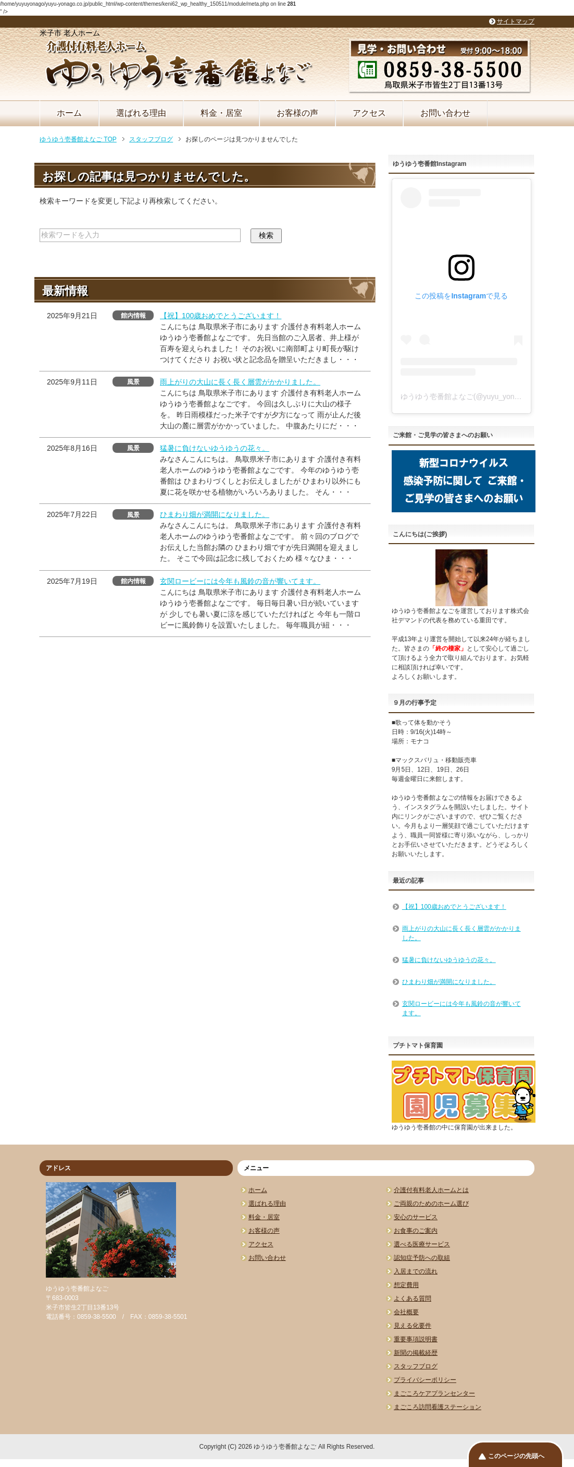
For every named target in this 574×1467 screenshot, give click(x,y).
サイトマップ (515, 21)
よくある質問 (412, 1298)
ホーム (69, 113)
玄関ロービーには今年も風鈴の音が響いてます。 (240, 581)
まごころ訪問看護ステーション (437, 1407)
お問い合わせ (445, 113)
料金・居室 (221, 113)
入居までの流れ (416, 1271)
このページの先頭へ (516, 1456)
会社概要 (406, 1312)
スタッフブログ (416, 1366)
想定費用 (406, 1285)
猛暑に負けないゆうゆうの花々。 (214, 448)
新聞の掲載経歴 (416, 1352)
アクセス (369, 113)
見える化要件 (412, 1325)
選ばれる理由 (141, 113)
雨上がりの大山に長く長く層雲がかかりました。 (240, 382)
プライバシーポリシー (425, 1380)
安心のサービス (416, 1217)
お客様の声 (297, 113)
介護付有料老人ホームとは (431, 1190)
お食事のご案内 (416, 1230)
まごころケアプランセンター (434, 1393)
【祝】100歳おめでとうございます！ (220, 315)
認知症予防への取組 (422, 1257)
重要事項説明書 (416, 1339)
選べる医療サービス (422, 1244)
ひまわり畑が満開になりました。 (214, 514)
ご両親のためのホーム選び (431, 1203)
